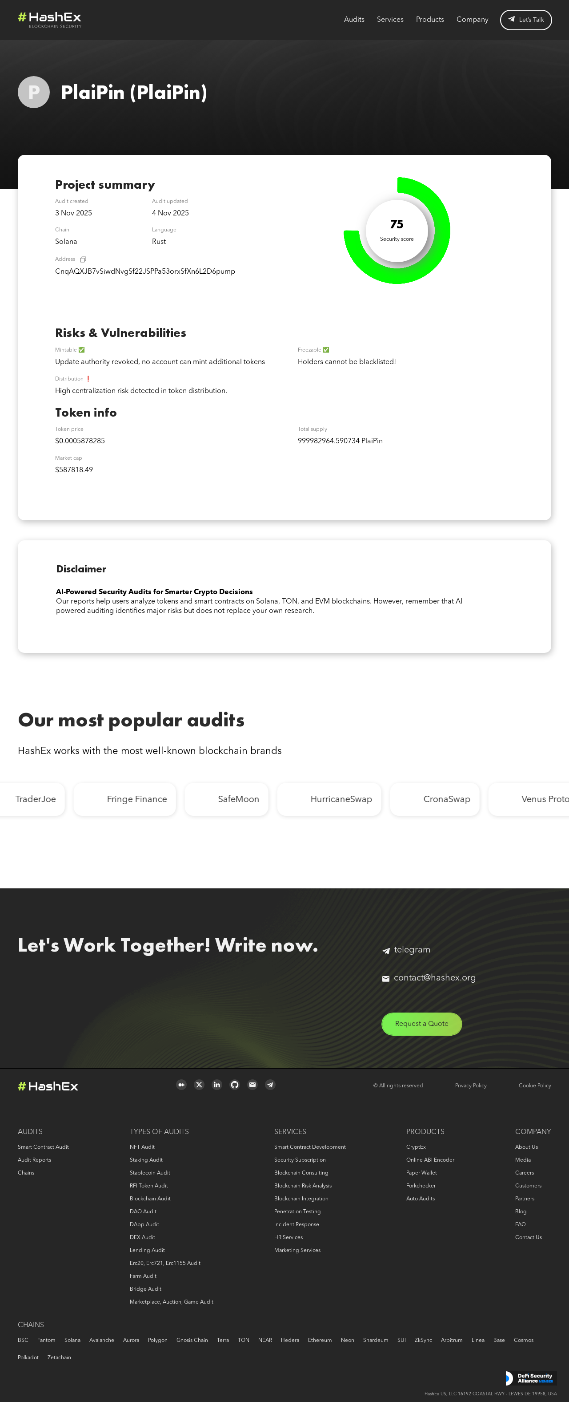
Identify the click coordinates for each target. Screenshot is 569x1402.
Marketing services (297, 1250)
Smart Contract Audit (43, 1147)
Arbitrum (452, 1340)
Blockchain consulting (301, 1173)
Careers (524, 1173)
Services (390, 20)
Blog (521, 1212)
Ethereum (320, 1340)
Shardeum (376, 1340)
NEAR (265, 1340)
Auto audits (420, 1199)
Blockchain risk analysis (303, 1186)
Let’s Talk (526, 19)
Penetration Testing (297, 1212)
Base (499, 1340)
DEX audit (142, 1237)
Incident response (296, 1225)
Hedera (290, 1340)
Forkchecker (421, 1186)
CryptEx (416, 1147)
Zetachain (59, 1358)
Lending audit (147, 1250)
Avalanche (101, 1340)
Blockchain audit (150, 1199)
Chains (26, 1173)
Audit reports (34, 1160)
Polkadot (28, 1358)
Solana (72, 1340)
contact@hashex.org (429, 978)
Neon (347, 1340)
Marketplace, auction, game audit (171, 1302)
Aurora (131, 1340)
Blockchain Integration (301, 1199)
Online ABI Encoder (430, 1160)
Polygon (158, 1340)
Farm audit (143, 1276)
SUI (401, 1340)
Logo (50, 20)
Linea (478, 1340)
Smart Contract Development (310, 1147)
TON (243, 1340)
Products (430, 20)
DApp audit (144, 1225)
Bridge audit (145, 1289)
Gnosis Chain (192, 1340)
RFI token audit (149, 1186)
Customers (528, 1186)
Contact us (528, 1237)
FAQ (520, 1225)
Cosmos (523, 1340)
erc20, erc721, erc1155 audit (165, 1263)
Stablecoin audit (150, 1173)
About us (526, 1147)
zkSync (423, 1340)
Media (523, 1160)
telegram (406, 950)
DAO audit (143, 1212)
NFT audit (142, 1147)
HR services (288, 1237)
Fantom (46, 1340)
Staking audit (146, 1160)
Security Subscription (300, 1160)
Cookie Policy (535, 1086)
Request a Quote (423, 1024)
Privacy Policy (471, 1086)
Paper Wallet (421, 1173)
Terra (223, 1340)
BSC (23, 1340)
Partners (524, 1199)
